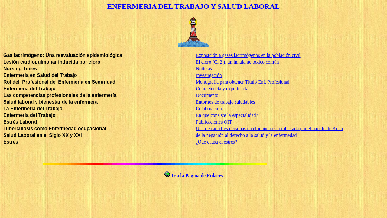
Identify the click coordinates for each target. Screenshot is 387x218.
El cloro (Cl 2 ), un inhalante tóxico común (237, 61)
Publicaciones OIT (214, 121)
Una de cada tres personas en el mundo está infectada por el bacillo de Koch (269, 128)
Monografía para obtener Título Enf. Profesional (243, 81)
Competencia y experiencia (222, 88)
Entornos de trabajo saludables (225, 101)
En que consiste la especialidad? (227, 115)
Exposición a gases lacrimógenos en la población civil (248, 55)
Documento (207, 95)
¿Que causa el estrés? (216, 141)
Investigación (209, 75)
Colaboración (209, 108)
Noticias (204, 68)
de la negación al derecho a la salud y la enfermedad (246, 135)
